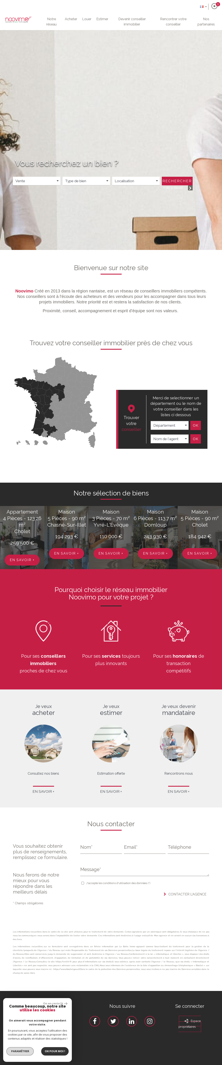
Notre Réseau (51, 21)
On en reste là (51, 1003)
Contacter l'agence (185, 894)
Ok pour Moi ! (51, 1051)
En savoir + (22, 560)
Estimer (102, 19)
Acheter (71, 19)
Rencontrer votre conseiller (173, 21)
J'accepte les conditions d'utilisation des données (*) (118, 883)
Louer (86, 19)
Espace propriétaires (189, 1023)
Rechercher (177, 181)
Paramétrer (16, 1051)
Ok (195, 425)
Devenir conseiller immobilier (132, 21)
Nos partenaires (206, 21)
